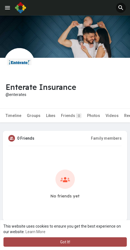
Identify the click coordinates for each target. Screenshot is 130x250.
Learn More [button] (35, 232)
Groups (33, 115)
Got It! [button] (65, 242)
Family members (106, 138)
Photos (93, 115)
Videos (112, 115)
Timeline (13, 115)
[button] (121, 8)
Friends (71, 115)
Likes (50, 115)
